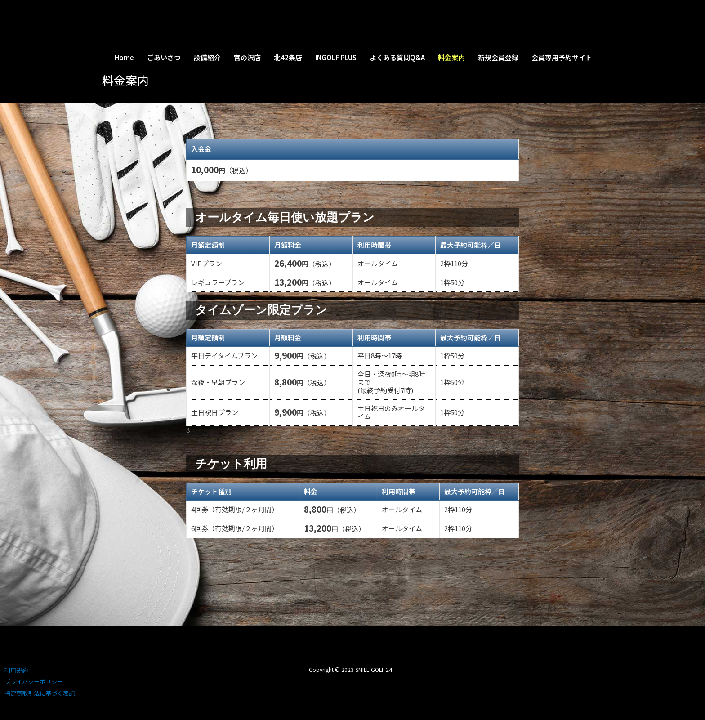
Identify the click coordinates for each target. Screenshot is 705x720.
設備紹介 (207, 57)
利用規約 (16, 670)
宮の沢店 (247, 57)
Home (124, 57)
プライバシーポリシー (33, 681)
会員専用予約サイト (561, 57)
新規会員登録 (498, 57)
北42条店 (288, 57)
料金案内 (451, 57)
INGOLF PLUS (336, 57)
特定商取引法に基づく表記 (39, 693)
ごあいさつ (164, 57)
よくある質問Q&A (397, 57)
